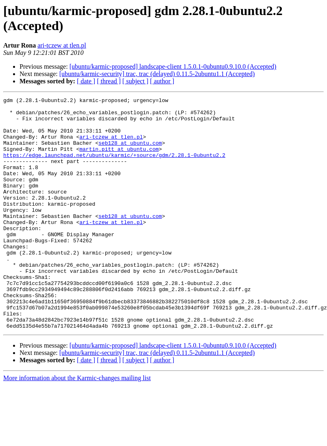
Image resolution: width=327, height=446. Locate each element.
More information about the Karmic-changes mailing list (77, 424)
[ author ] (162, 81)
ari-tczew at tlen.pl (61, 45)
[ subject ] (135, 81)
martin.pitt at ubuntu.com (119, 159)
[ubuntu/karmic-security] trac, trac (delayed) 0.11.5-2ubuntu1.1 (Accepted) (157, 73)
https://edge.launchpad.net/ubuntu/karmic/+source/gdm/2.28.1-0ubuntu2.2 (114, 167)
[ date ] (86, 81)
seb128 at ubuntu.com (130, 152)
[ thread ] (109, 81)
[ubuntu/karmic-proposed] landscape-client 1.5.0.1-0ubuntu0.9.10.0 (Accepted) (173, 66)
